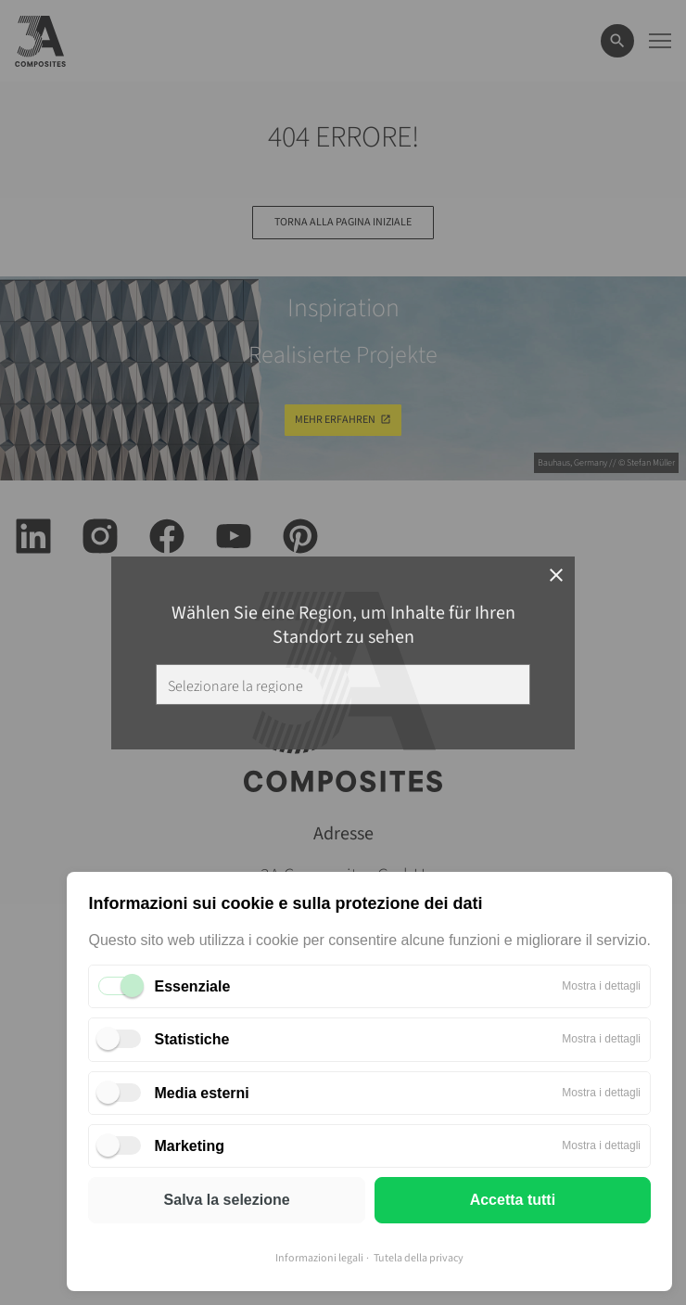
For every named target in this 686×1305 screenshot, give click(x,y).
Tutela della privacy (419, 1258)
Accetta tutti (512, 1200)
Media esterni (201, 1093)
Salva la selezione (227, 1200)
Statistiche (191, 1039)
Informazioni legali (319, 1258)
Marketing (189, 1146)
